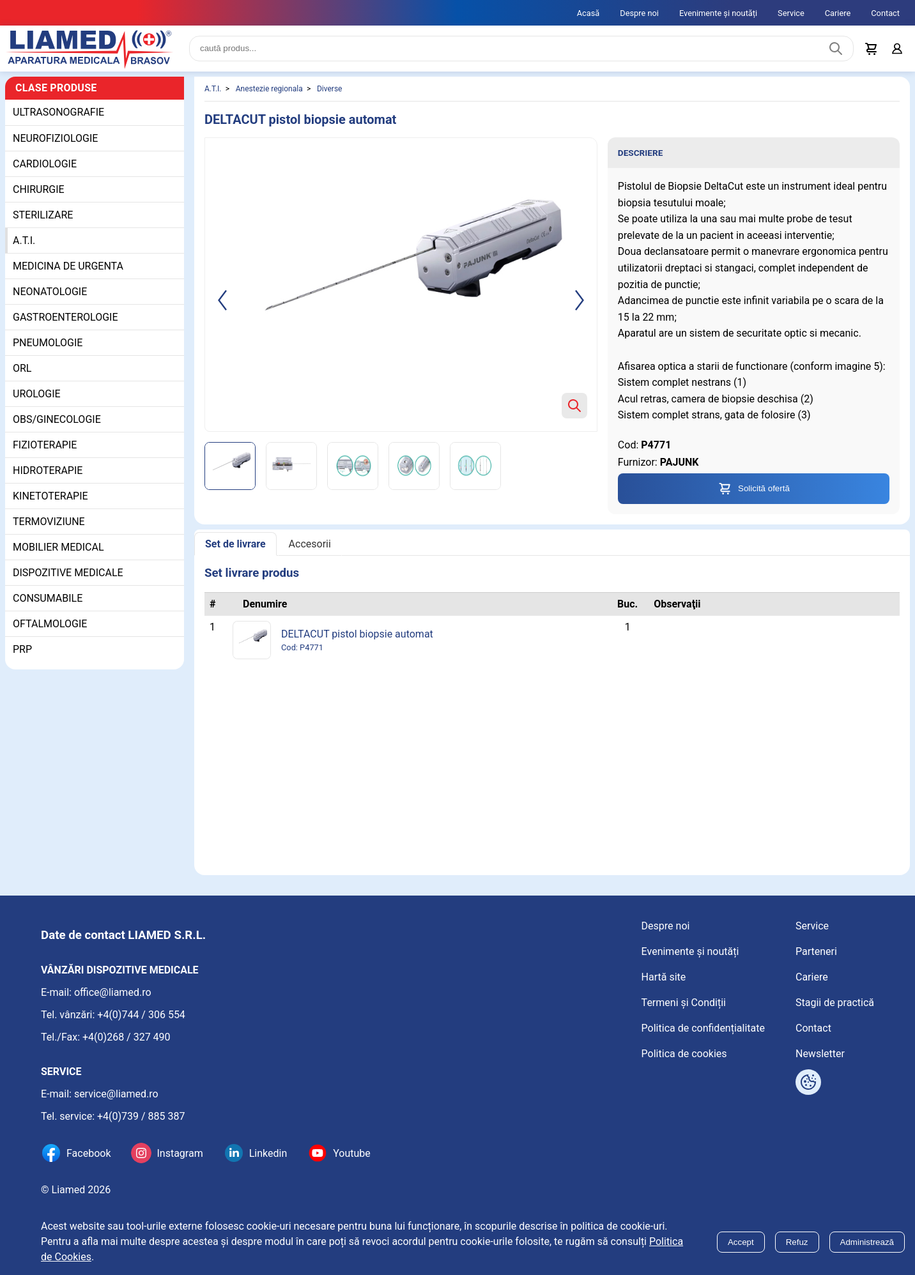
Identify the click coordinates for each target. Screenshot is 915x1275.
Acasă (588, 13)
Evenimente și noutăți (718, 13)
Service (791, 13)
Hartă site (664, 977)
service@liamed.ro (116, 1094)
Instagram (180, 1153)
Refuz (797, 1242)
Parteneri (816, 951)
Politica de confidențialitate (703, 1028)
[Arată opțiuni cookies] (808, 1082)
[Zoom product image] (574, 405)
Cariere (838, 13)
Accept (741, 1242)
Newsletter (820, 1054)
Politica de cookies (684, 1054)
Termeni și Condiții (684, 1002)
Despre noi (639, 13)
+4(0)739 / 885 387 (141, 1116)
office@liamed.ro (112, 992)
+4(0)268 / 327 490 (126, 1037)
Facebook (88, 1153)
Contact (885, 13)
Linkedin (268, 1153)
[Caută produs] (835, 48)
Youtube (352, 1153)
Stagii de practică (835, 1002)
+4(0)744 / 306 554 (141, 1015)
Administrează (867, 1242)
